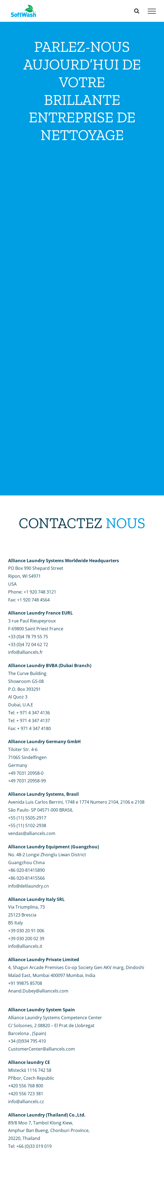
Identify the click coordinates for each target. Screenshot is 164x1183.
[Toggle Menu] (151, 11)
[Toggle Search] (136, 11)
